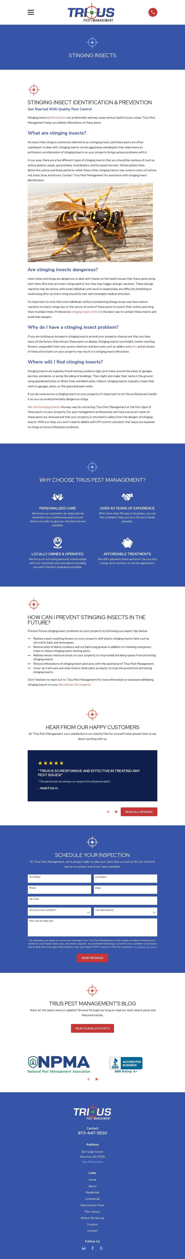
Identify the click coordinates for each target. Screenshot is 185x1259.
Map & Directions (92, 1162)
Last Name (100, 877)
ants (134, 346)
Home (92, 1180)
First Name (35, 877)
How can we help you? (41, 921)
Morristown (58, 118)
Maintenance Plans (92, 1205)
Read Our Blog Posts (92, 1028)
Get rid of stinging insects (44, 407)
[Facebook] (93, 1248)
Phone (32, 888)
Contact (92, 1231)
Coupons (92, 1224)
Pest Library (92, 1212)
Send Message (93, 958)
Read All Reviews (139, 812)
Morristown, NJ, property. (75, 685)
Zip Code (34, 899)
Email (98, 888)
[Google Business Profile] (84, 1248)
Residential (93, 1192)
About (92, 1186)
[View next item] (116, 811)
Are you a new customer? (42, 910)
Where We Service (92, 1218)
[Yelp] (101, 1248)
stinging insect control (85, 312)
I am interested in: (104, 910)
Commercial (92, 1199)
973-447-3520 (92, 1133)
